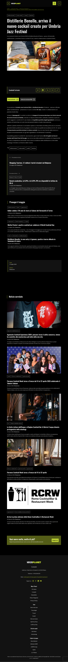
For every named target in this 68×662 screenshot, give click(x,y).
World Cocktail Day (19, 221)
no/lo (20, 177)
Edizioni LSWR (34, 644)
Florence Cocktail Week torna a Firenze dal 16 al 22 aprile (27, 472)
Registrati (55, 540)
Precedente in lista (15, 157)
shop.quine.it (34, 577)
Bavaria (11, 177)
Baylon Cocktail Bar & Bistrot (16, 423)
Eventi (34, 616)
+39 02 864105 (36, 573)
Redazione (19, 165)
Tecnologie (34, 610)
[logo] (16, 3)
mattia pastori (10, 221)
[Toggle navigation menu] (8, 3)
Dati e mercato (34, 607)
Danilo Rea (31, 15)
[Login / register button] (54, 3)
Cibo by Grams (34, 619)
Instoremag (34, 634)
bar (8, 423)
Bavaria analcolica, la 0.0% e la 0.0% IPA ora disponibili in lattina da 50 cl (33, 182)
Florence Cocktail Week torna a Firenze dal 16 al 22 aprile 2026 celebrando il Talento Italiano (33, 382)
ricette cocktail (19, 15)
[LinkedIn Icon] (38, 581)
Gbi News (34, 631)
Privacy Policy (34, 600)
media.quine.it (27, 577)
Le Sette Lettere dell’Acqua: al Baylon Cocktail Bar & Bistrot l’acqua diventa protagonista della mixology (33, 428)
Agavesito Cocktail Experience (13, 330)
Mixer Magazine (34, 597)
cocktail (25, 15)
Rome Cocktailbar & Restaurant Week (22, 512)
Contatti (34, 592)
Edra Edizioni (34, 641)
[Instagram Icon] (33, 581)
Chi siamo (34, 589)
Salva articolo (13, 99)
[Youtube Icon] (41, 581)
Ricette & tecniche (24, 8)
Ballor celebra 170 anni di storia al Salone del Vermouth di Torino (30, 211)
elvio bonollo (15, 235)
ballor (18, 207)
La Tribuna (34, 652)
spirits (9, 235)
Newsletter (34, 595)
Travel (34, 613)
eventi (9, 376)
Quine (34, 649)
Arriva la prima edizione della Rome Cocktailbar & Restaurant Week (30, 516)
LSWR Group (34, 646)
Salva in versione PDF (28, 99)
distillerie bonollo (11, 15)
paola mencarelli (26, 376)
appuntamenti (24, 207)
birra (16, 177)
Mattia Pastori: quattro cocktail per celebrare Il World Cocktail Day (31, 225)
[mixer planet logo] (34, 562)
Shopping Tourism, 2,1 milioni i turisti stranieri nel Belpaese (30, 162)
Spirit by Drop (14, 8)
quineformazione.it (42, 577)
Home (8, 8)
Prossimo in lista (14, 173)
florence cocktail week (16, 376)
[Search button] (59, 3)
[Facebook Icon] (35, 581)
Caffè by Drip (34, 624)
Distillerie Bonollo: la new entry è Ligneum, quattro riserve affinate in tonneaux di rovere (31, 240)
